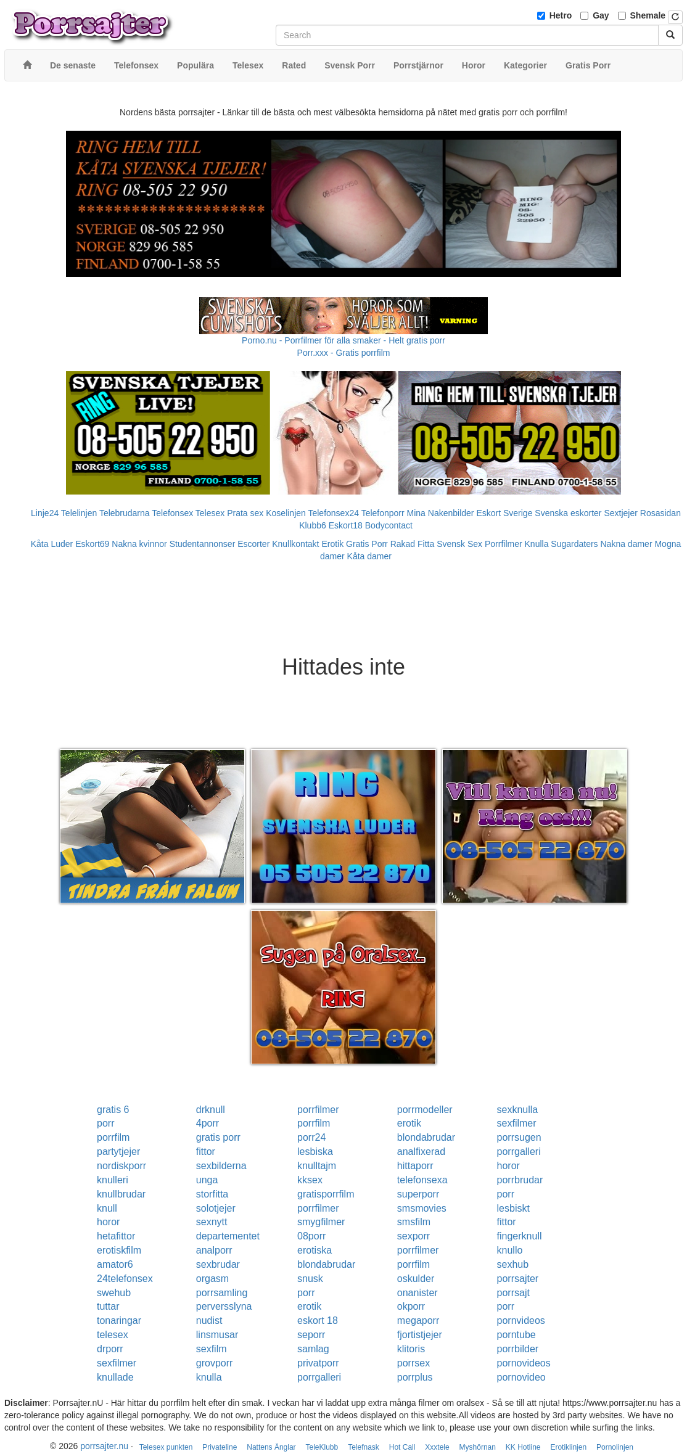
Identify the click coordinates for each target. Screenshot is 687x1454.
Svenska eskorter (568, 513)
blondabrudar (426, 1137)
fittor (205, 1151)
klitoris (411, 1349)
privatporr (318, 1363)
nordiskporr (121, 1165)
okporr (411, 1306)
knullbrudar (121, 1194)
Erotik (332, 544)
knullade (115, 1377)
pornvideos (521, 1320)
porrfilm (313, 1123)
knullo (510, 1250)
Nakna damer (626, 544)
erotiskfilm (119, 1250)
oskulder (415, 1278)
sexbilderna (221, 1165)
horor (508, 1165)
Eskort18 (346, 525)
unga (207, 1180)
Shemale (648, 15)
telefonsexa (422, 1180)
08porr (311, 1236)
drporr (110, 1349)
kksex (310, 1180)
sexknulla (517, 1109)
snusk (310, 1278)
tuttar (108, 1306)
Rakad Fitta (412, 544)
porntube (516, 1334)
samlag (313, 1349)
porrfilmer (318, 1109)
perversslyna (224, 1306)
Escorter (253, 544)
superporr (418, 1194)
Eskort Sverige (504, 513)
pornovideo (521, 1377)
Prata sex (245, 513)
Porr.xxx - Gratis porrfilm (343, 353)
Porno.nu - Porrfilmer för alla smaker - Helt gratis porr (343, 340)
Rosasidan (660, 513)
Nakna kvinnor (139, 544)
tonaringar (119, 1320)
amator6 (115, 1264)
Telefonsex (172, 513)
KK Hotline (523, 1447)
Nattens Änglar (271, 1447)
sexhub (513, 1264)
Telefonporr (383, 513)
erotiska (314, 1250)
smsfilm (413, 1222)
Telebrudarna (124, 513)
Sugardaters (574, 544)
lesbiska (315, 1151)
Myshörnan (477, 1447)
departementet (228, 1236)
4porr (207, 1123)
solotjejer (216, 1208)
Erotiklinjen (568, 1447)
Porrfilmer (503, 544)
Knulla (537, 544)
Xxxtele (437, 1447)
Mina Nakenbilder (440, 513)
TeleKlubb (322, 1447)
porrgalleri (519, 1151)
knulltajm (316, 1165)
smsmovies (421, 1208)
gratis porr (218, 1137)
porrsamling (222, 1293)
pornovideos (524, 1363)
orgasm (212, 1278)
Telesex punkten (166, 1447)
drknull (210, 1109)
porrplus (415, 1377)
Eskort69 (92, 544)
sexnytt (212, 1222)
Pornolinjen (614, 1447)
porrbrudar (520, 1180)
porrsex (413, 1363)
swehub (114, 1293)
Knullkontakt (295, 544)
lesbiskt (513, 1208)
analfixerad (421, 1151)
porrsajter (518, 1278)
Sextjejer (620, 513)
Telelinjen (79, 513)
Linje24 (45, 513)
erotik (409, 1123)
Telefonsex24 (333, 513)
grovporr (214, 1363)
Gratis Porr (367, 544)
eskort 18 (317, 1320)
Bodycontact (389, 525)
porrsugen (519, 1137)
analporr (214, 1250)
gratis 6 (113, 1109)
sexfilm (211, 1349)
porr (105, 1123)
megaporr (418, 1320)
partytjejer (118, 1151)
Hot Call (402, 1447)
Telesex (209, 513)
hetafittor (116, 1236)
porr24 (311, 1137)
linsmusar (217, 1334)
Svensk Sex (459, 544)
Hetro (560, 15)
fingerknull (519, 1236)
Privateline (219, 1447)
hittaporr (415, 1165)
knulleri (112, 1180)
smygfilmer (321, 1222)
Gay (601, 15)
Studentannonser (203, 544)
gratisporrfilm (325, 1194)
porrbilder (518, 1349)
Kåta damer (369, 556)
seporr (311, 1334)
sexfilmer (517, 1123)
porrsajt (513, 1293)
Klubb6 (312, 525)
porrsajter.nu (104, 1446)
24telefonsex (125, 1278)
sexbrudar (218, 1264)
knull (107, 1208)
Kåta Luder (52, 544)
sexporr (413, 1236)
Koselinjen (286, 513)
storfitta (212, 1194)
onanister (417, 1293)
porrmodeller (425, 1109)
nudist (209, 1320)
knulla (209, 1377)
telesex (112, 1334)
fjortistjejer (419, 1334)
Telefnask (363, 1447)
